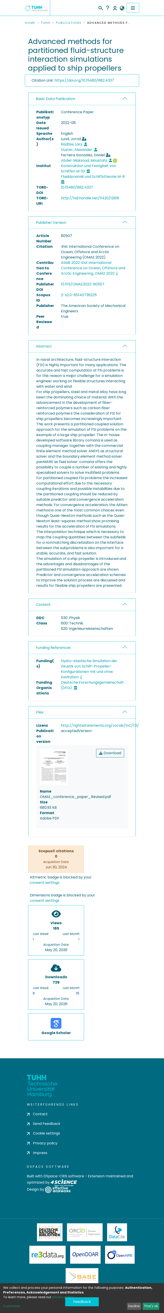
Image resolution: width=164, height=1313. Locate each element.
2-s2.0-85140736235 (79, 295)
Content (43, 604)
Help (107, 8)
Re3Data (47, 1254)
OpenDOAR (85, 1254)
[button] (122, 8)
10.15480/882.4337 (77, 187)
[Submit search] (100, 7)
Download (110, 753)
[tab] (82, 99)
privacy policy (63, 1297)
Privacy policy (42, 1143)
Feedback (82, 1301)
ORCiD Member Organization (85, 1232)
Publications (69, 23)
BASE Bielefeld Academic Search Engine (82, 1277)
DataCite (117, 1232)
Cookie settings (43, 1133)
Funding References (53, 647)
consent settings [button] (44, 882)
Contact (37, 1114)
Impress (37, 1152)
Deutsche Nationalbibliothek (49, 1232)
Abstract (44, 346)
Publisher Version (51, 222)
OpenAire (119, 1254)
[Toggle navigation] (133, 8)
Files (39, 712)
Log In (115, 8)
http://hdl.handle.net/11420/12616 (90, 198)
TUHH (45, 23)
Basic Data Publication (55, 98)
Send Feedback (43, 1123)
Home (30, 23)
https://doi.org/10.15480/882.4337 (84, 80)
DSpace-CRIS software (63, 1176)
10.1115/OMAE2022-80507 (82, 284)
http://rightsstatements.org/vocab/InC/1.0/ (100, 725)
